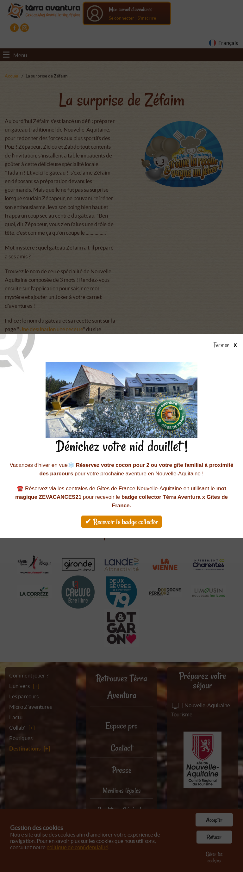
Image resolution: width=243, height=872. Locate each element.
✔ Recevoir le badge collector (121, 522)
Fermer (227, 345)
